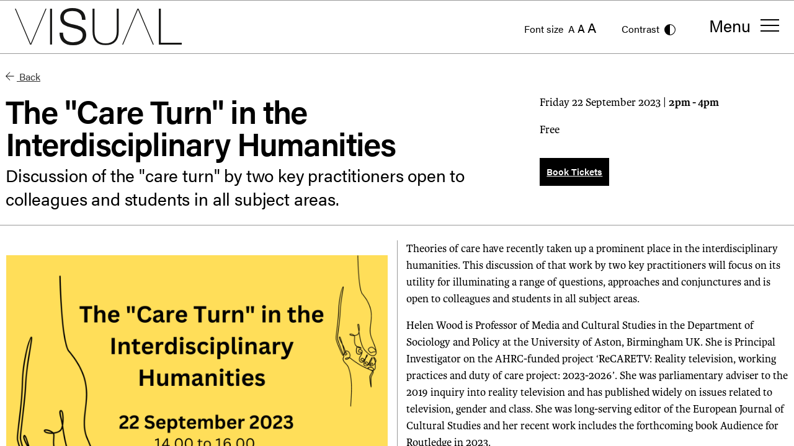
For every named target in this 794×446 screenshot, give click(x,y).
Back (23, 76)
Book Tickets (574, 171)
